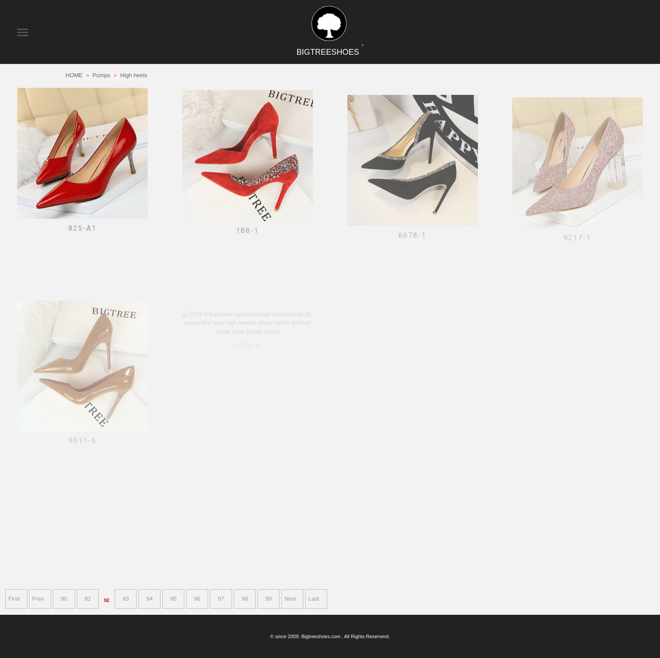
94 (149, 598)
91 (88, 598)
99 (268, 598)
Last (313, 598)
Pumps (101, 75)
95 (173, 598)
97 (221, 598)
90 (64, 598)
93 (126, 598)
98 (245, 598)
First (13, 598)
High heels (133, 75)
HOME (74, 75)
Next (290, 598)
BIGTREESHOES (329, 52)
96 (197, 598)
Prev (38, 598)
